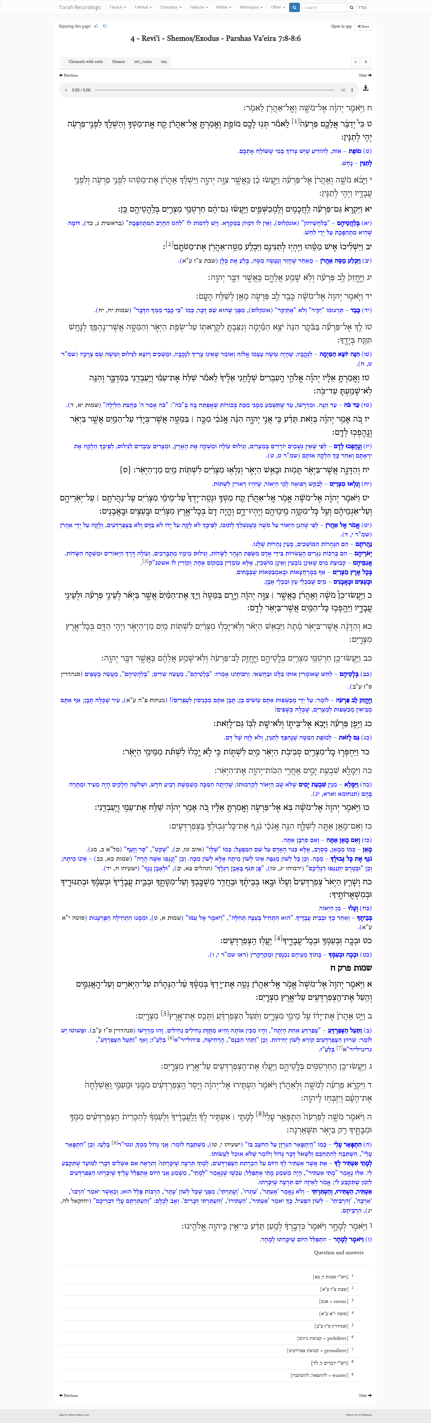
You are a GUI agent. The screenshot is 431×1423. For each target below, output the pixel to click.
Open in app (341, 27)
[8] (260, 1114)
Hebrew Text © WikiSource (359, 1415)
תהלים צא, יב (193, 868)
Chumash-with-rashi (86, 62)
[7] (339, 1047)
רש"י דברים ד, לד (330, 1363)
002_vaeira (143, 62)
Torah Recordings (80, 7)
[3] (145, 561)
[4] (278, 938)
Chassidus (171, 7)
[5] (165, 1013)
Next (365, 75)
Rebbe (223, 7)
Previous (68, 75)
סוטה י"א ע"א (334, 1314)
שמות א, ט (167, 918)
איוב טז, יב (189, 849)
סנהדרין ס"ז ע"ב (112, 1031)
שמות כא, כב (113, 859)
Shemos (118, 62)
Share (363, 26)
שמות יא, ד (84, 405)
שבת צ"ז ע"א (199, 261)
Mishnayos (251, 7)
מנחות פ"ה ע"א (145, 700)
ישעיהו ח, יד (121, 868)
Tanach (117, 7)
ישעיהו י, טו (226, 1145)
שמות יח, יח (113, 310)
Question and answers (339, 1253)
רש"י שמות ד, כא (331, 1277)
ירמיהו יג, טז (286, 868)
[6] (171, 1038)
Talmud (143, 7)
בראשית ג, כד (104, 223)
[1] (296, 121)
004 (164, 62)
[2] (169, 244)
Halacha (199, 7)
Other (278, 7)
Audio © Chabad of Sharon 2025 (74, 1415)
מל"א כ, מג (105, 849)
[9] (115, 1142)
